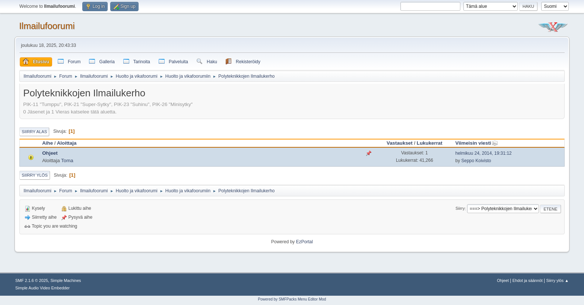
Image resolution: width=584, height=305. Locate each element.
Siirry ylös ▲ (557, 280)
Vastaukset (400, 143)
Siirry (460, 208)
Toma (67, 160)
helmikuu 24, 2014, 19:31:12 (483, 153)
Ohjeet (49, 153)
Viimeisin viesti (476, 143)
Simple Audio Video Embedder (42, 288)
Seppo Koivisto (476, 160)
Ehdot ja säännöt (527, 280)
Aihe (47, 143)
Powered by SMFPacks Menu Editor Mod (292, 299)
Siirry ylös (35, 175)
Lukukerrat (429, 143)
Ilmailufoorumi (46, 26)
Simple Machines (65, 280)
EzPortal (304, 241)
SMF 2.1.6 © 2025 (31, 280)
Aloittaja (67, 143)
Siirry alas (34, 131)
